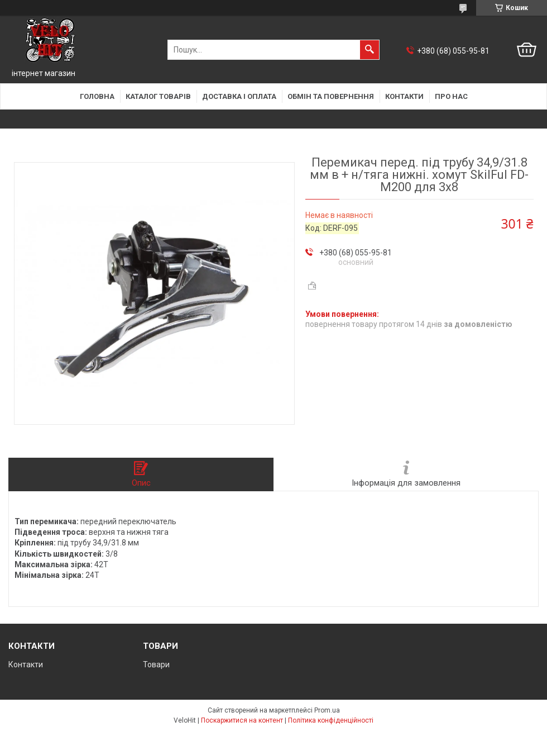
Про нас (451, 96)
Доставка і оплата (239, 96)
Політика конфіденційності (330, 720)
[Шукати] (369, 49)
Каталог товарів (158, 96)
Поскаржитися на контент (242, 720)
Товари (156, 664)
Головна (97, 96)
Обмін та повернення (330, 96)
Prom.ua (327, 710)
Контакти (404, 96)
